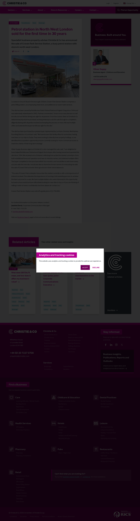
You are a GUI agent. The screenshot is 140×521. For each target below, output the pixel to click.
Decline (95, 267)
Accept (85, 267)
